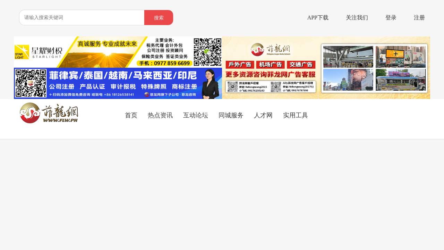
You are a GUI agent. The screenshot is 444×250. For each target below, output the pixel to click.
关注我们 (357, 17)
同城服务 (231, 115)
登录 (390, 17)
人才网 (263, 115)
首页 (131, 115)
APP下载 (317, 17)
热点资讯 (160, 115)
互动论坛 (195, 115)
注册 (419, 17)
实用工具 (295, 115)
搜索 (159, 17)
